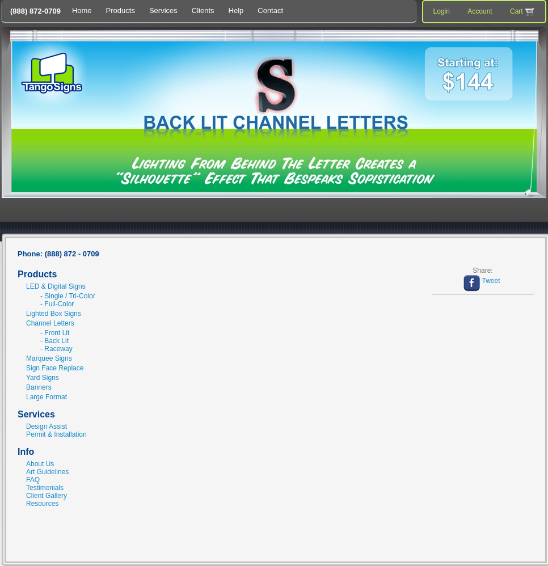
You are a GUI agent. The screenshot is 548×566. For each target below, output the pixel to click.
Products (120, 10)
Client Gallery (46, 496)
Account (479, 11)
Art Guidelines (47, 472)
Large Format (46, 397)
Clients (203, 10)
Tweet (491, 281)
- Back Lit (54, 341)
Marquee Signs (49, 358)
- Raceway (56, 349)
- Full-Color (57, 304)
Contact (270, 10)
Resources (42, 504)
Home (82, 10)
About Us (40, 464)
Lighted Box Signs (53, 314)
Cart (523, 11)
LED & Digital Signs (56, 286)
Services (163, 10)
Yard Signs (42, 378)
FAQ (33, 480)
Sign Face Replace (54, 368)
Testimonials (45, 488)
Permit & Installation (56, 434)
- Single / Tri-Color (67, 296)
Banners (39, 387)
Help (236, 10)
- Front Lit (54, 333)
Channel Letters (50, 323)
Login (441, 11)
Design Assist (46, 426)
